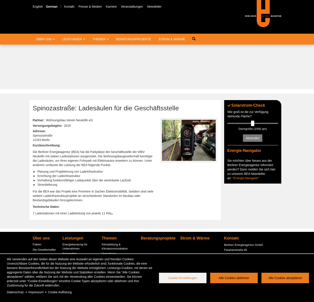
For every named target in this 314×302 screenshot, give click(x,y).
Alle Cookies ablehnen (234, 278)
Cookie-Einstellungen (182, 278)
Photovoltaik (109, 247)
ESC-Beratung (71, 224)
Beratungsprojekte (133, 39)
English (38, 6)
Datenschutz (15, 292)
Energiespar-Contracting (117, 252)
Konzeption (69, 209)
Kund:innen (40, 236)
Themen (101, 39)
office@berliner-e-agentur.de (242, 225)
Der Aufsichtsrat (43, 210)
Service (37, 246)
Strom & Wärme (172, 39)
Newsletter (154, 6)
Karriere (111, 6)
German (52, 6)
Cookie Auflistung (60, 292)
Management (41, 215)
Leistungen (73, 39)
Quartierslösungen (113, 242)
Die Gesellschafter (44, 205)
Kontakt (69, 6)
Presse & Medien (90, 6)
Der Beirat (39, 220)
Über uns (45, 39)
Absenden (252, 93)
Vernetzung (109, 209)
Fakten (37, 200)
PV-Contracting (71, 248)
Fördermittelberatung (75, 219)
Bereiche (38, 225)
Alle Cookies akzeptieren (285, 278)
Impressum (35, 292)
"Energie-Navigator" (245, 166)
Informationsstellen (74, 214)
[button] (189, 95)
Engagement (41, 231)
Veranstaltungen (132, 6)
